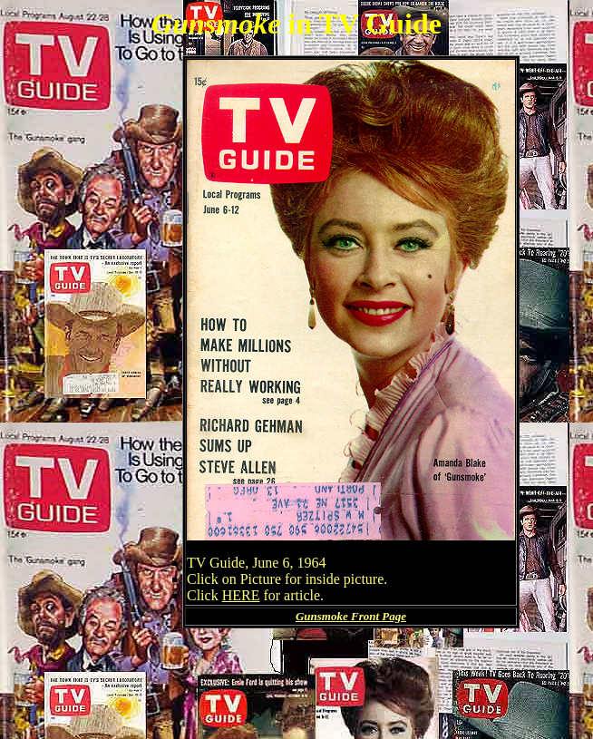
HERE (241, 595)
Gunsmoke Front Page (351, 616)
